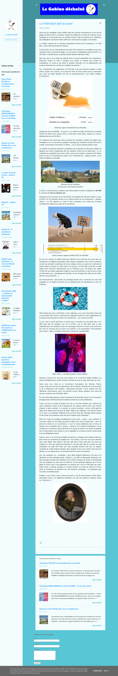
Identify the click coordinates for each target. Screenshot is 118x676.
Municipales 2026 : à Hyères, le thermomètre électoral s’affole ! (9, 296)
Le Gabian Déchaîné (11, 35)
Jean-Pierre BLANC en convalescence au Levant (59, 563)
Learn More (97, 671)
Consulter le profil (11, 39)
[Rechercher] (104, 5)
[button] (100, 23)
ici (59, 408)
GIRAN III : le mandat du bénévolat (7, 232)
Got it (106, 671)
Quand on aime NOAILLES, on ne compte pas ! (59, 609)
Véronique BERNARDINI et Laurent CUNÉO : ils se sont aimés (65, 586)
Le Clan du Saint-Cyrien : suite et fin (9, 175)
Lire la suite (96, 580)
